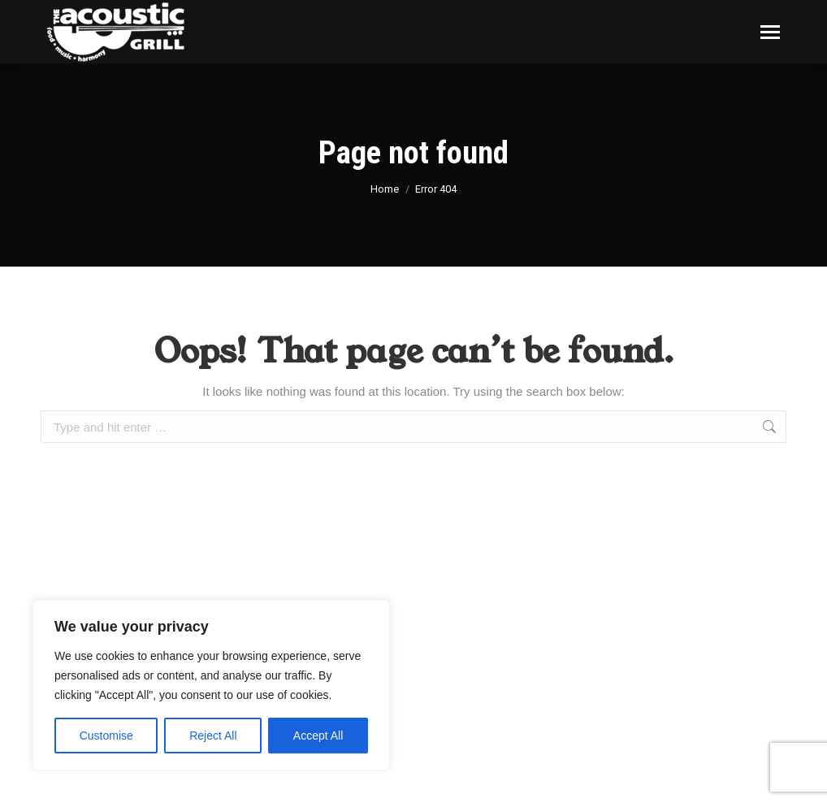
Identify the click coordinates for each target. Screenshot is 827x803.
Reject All (212, 735)
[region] (211, 685)
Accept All (318, 735)
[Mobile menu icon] (770, 32)
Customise (106, 735)
